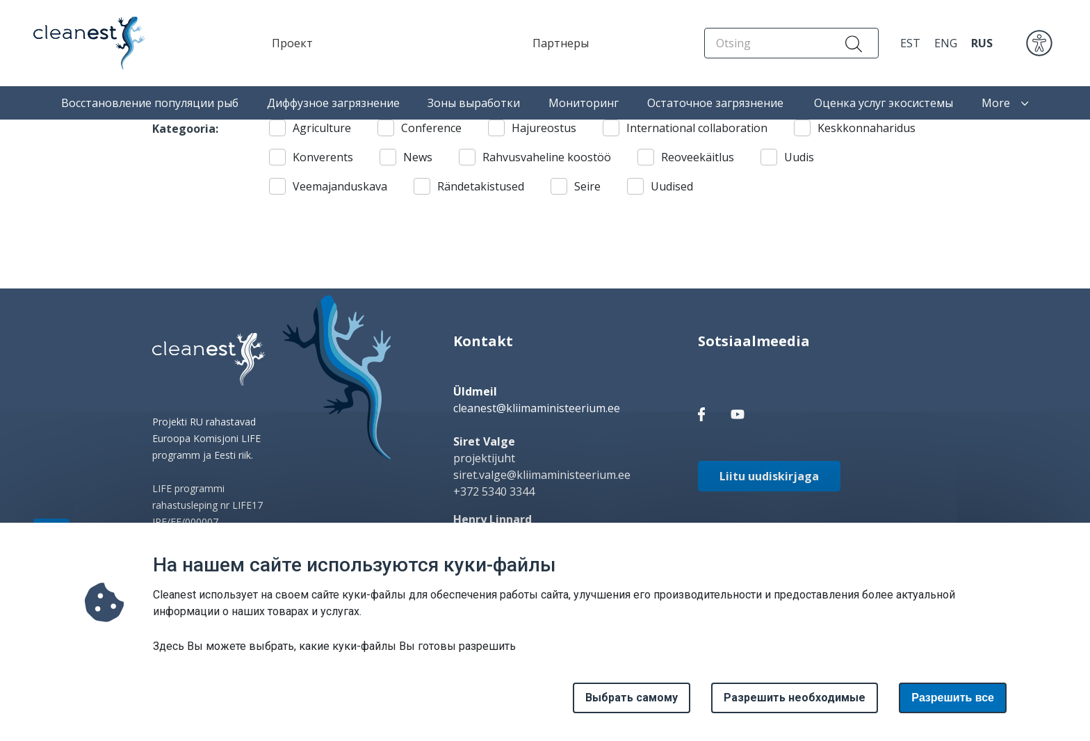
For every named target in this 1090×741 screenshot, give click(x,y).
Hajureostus (544, 128)
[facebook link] (701, 413)
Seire (587, 186)
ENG (945, 43)
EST (910, 43)
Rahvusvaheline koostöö (546, 157)
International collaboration (696, 128)
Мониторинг (583, 103)
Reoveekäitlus (697, 157)
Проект (292, 43)
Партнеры (560, 43)
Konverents (323, 157)
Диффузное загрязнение (333, 103)
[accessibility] (1039, 41)
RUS (982, 43)
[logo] (209, 359)
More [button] (1005, 103)
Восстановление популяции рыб (149, 103)
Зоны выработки (474, 103)
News (417, 157)
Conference (431, 128)
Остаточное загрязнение (716, 103)
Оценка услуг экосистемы (883, 103)
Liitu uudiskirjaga (769, 476)
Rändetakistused (480, 186)
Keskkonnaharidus (867, 128)
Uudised (672, 186)
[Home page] (77, 43)
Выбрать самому (631, 706)
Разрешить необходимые (794, 706)
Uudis (799, 157)
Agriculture (322, 128)
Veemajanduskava (340, 186)
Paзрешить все (952, 706)
